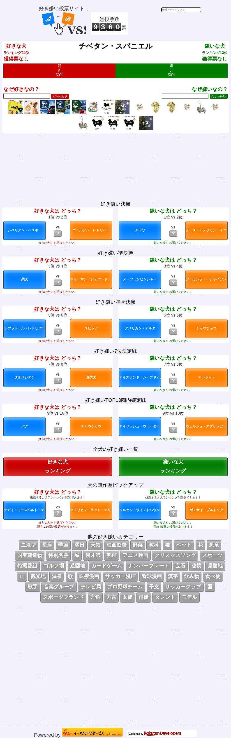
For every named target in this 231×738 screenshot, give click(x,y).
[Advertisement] (165, 23)
